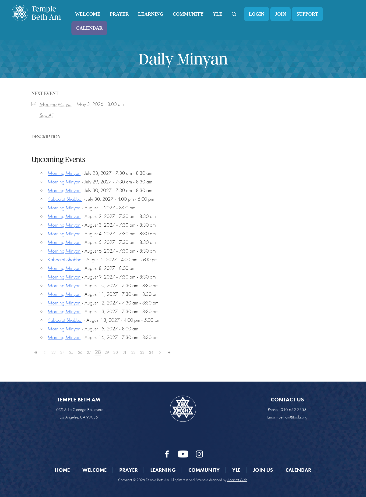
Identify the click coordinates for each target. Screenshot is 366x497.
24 (62, 352)
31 (125, 352)
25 (71, 352)
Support (307, 14)
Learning (150, 14)
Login (256, 14)
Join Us (263, 470)
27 (89, 352)
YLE (217, 14)
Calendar (89, 28)
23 (53, 352)
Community (188, 14)
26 (80, 352)
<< (35, 352)
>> (168, 352)
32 (133, 352)
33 (142, 352)
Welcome (87, 14)
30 (115, 352)
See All (46, 115)
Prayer (119, 14)
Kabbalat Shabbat (65, 199)
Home (62, 470)
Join (280, 14)
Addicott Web (237, 479)
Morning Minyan (56, 104)
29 (107, 352)
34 (151, 352)
